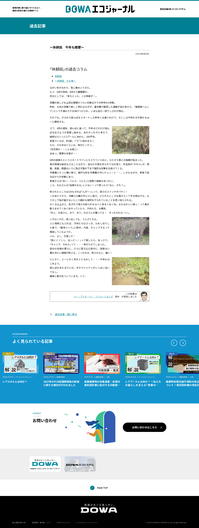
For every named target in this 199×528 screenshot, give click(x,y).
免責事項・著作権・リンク (41, 522)
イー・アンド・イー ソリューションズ (93, 296)
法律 (107, 377)
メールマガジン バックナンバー (87, 522)
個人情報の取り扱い (19, 522)
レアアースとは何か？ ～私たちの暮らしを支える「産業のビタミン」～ (143, 385)
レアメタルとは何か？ (14, 381)
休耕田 (58, 76)
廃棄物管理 (61, 377)
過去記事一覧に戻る (66, 314)
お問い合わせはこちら (144, 427)
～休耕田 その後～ (65, 80)
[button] (174, 343)
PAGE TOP (102, 487)
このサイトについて (63, 522)
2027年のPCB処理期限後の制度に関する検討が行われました (61, 383)
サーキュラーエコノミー (24, 377)
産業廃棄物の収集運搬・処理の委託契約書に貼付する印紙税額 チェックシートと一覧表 (103, 385)
